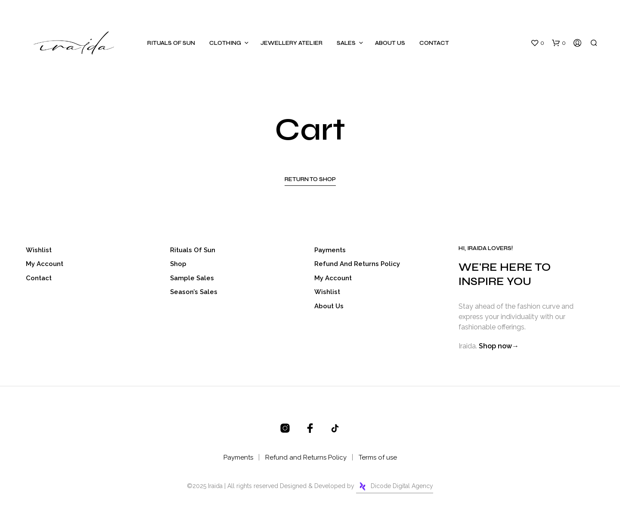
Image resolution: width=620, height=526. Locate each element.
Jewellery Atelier (291, 43)
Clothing (225, 43)
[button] (537, 43)
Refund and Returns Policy (357, 264)
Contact (434, 43)
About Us (390, 43)
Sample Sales (192, 278)
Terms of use (378, 457)
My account (44, 264)
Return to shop (310, 179)
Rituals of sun (171, 43)
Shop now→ (499, 346)
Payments (330, 250)
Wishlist (39, 250)
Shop (178, 264)
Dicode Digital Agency (394, 486)
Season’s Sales (193, 292)
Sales (346, 43)
